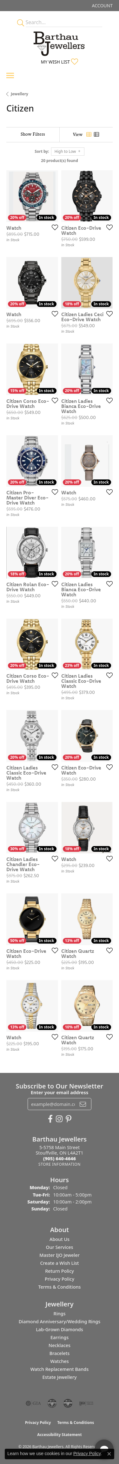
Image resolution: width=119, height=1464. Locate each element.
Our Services (59, 1247)
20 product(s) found (59, 160)
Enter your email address (59, 1092)
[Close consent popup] (109, 1454)
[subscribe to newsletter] (83, 1104)
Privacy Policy (59, 1279)
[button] (102, 5)
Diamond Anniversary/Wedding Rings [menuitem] (59, 1321)
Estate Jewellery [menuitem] (59, 1377)
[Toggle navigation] (10, 75)
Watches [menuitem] (59, 1361)
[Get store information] (59, 1164)
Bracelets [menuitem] (59, 1353)
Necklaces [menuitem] (59, 1345)
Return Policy (59, 1271)
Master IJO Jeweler (59, 1255)
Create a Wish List (59, 1263)
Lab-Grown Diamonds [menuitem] (59, 1329)
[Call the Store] (59, 1159)
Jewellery (19, 94)
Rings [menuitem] (60, 1314)
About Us (59, 1239)
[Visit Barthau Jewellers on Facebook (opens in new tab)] (50, 1119)
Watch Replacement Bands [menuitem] (59, 1369)
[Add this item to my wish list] (53, 227)
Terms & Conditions (59, 1287)
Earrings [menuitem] (59, 1337)
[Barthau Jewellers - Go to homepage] (59, 42)
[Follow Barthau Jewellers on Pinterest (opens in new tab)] (68, 1119)
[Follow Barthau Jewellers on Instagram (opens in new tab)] (59, 1119)
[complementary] (73, 1429)
